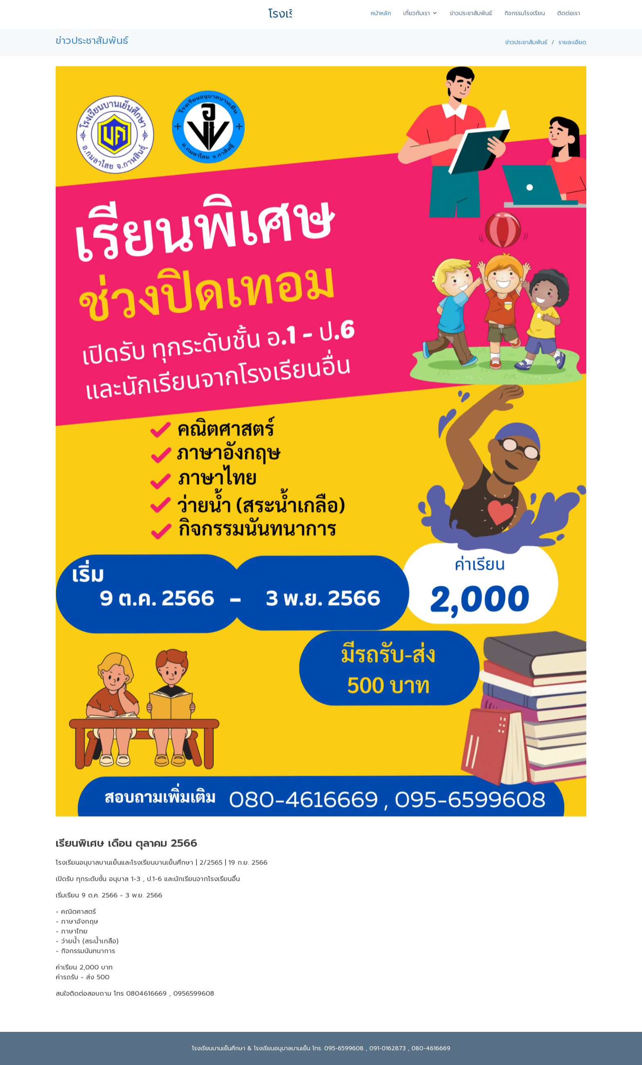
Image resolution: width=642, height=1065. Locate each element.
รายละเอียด (572, 42)
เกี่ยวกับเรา (416, 13)
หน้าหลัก (381, 13)
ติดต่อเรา (568, 13)
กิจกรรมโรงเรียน (524, 13)
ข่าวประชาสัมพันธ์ (471, 13)
